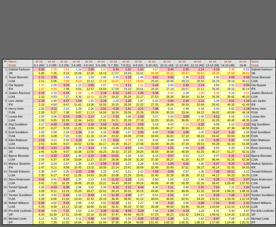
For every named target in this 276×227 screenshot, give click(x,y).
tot (41, 61)
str (37, 61)
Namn (12, 61)
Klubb (12, 65)
